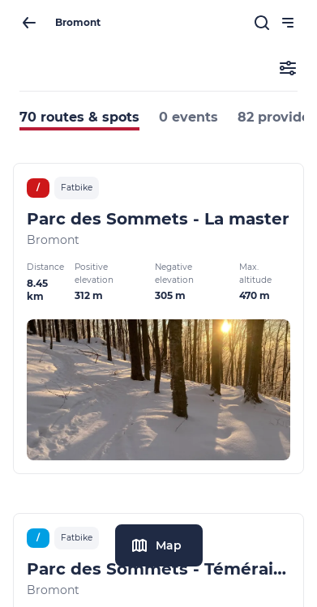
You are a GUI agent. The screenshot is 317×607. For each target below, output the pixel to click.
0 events (188, 117)
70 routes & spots (79, 117)
